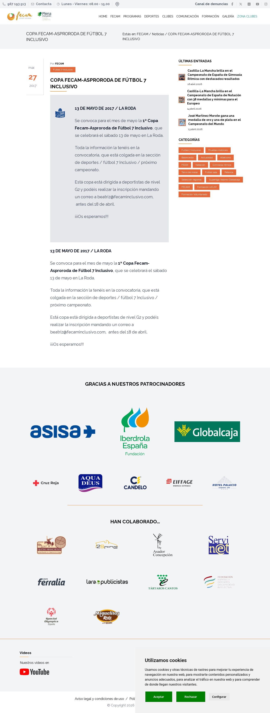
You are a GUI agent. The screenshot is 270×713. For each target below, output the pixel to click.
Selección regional (191, 179)
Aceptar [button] (159, 696)
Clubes (167, 16)
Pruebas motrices (218, 150)
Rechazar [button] (191, 696)
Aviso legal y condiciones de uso (99, 699)
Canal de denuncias (211, 4)
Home (103, 16)
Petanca (228, 172)
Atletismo (225, 157)
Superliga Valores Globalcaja (224, 179)
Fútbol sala (211, 172)
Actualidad (207, 157)
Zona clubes (247, 16)
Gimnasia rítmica (222, 165)
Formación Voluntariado (194, 194)
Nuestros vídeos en (34, 663)
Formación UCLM (206, 187)
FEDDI (184, 165)
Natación (200, 165)
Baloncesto (187, 157)
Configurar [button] (219, 696)
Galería (228, 16)
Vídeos (25, 653)
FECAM (185, 187)
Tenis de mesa (189, 172)
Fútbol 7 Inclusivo (63, 69)
